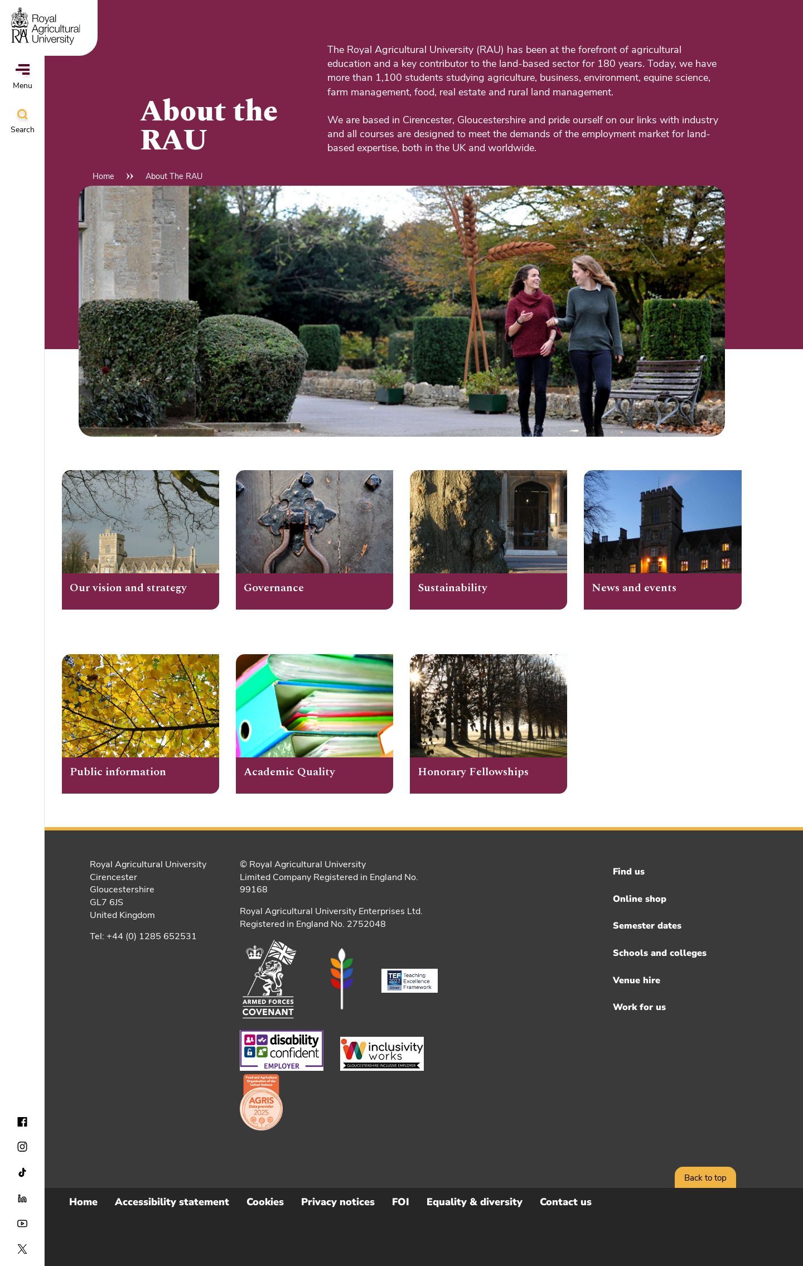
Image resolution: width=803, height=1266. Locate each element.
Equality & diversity (475, 1202)
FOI (400, 1202)
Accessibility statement (172, 1202)
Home (103, 176)
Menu (22, 77)
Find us (629, 872)
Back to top (705, 1177)
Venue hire (636, 980)
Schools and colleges (660, 953)
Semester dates (647, 926)
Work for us (639, 1007)
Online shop (639, 899)
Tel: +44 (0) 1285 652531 (143, 936)
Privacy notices (338, 1202)
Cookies (265, 1202)
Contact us (566, 1202)
